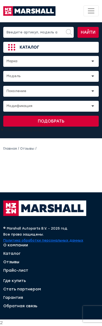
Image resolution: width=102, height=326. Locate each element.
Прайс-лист (15, 270)
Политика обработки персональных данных (43, 240)
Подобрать (51, 121)
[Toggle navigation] (91, 10)
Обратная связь (20, 306)
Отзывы (11, 262)
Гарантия (13, 298)
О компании (15, 245)
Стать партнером (22, 289)
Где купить (14, 281)
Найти (88, 32)
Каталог (29, 47)
